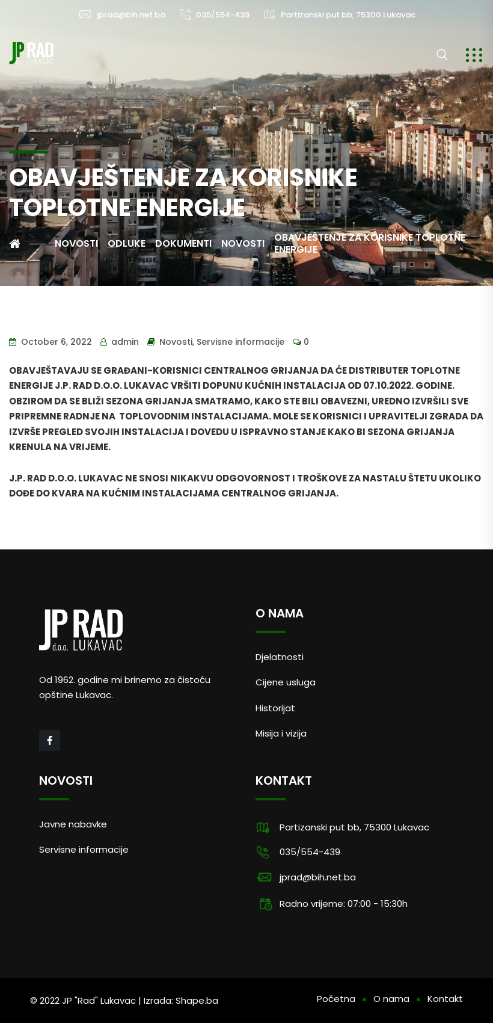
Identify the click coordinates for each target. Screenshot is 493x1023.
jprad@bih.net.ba (131, 14)
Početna (336, 998)
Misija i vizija (281, 733)
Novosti (175, 342)
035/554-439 (223, 14)
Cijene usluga (286, 682)
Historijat (275, 708)
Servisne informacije (240, 342)
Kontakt (445, 998)
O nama (391, 998)
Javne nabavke (73, 824)
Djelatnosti (280, 657)
